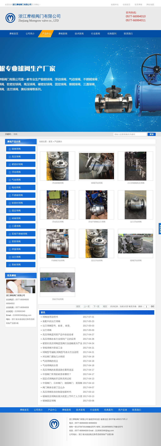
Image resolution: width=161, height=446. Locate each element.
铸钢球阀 (16, 218)
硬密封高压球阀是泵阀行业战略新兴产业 (62, 343)
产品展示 (58, 141)
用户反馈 (122, 410)
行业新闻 (94, 410)
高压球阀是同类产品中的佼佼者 (58, 334)
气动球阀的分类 (50, 365)
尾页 (105, 306)
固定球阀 (16, 210)
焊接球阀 (16, 249)
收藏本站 (115, 4)
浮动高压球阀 (58, 222)
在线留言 (126, 4)
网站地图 (150, 4)
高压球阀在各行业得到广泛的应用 (59, 339)
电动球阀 (16, 187)
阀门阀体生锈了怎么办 (54, 387)
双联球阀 (16, 241)
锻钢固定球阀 (49, 400)
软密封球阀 (17, 203)
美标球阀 (16, 264)
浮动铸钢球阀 (58, 183)
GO (152, 306)
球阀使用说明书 (50, 317)
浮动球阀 (16, 172)
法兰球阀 (16, 257)
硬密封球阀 (17, 164)
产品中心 (52, 410)
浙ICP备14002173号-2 (117, 419)
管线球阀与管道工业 (52, 347)
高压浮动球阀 (97, 260)
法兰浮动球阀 (136, 222)
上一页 (87, 306)
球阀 (15, 134)
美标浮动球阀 (58, 299)
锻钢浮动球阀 (136, 260)
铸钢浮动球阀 (97, 183)
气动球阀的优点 (50, 361)
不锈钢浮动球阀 (57, 260)
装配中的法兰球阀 (51, 321)
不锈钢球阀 (17, 195)
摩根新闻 (66, 410)
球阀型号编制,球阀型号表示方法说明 (60, 352)
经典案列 (108, 410)
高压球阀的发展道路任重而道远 (58, 370)
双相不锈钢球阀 (19, 234)
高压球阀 (16, 156)
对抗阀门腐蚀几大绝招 (54, 356)
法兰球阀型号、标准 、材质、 (57, 325)
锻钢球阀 (16, 149)
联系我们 (136, 410)
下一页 (96, 306)
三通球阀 (16, 226)
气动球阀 (16, 180)
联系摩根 (138, 4)
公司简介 (38, 410)
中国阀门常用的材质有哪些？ (57, 374)
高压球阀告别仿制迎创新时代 (57, 392)
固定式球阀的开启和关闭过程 (57, 378)
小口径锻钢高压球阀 (135, 183)
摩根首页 (24, 410)
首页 (50, 141)
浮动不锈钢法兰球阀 (96, 222)
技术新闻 (80, 410)
